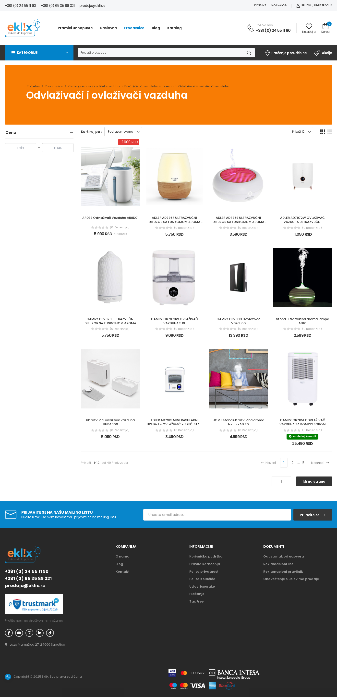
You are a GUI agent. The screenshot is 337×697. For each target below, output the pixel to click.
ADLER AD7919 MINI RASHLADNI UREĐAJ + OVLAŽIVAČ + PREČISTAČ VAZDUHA (175, 424)
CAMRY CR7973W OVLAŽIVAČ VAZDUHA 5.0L (175, 321)
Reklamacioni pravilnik (283, 571)
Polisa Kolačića (202, 579)
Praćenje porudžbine (286, 53)
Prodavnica (134, 27)
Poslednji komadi (302, 436)
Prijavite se (310, 514)
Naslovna (108, 27)
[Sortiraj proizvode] (123, 131)
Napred (320, 463)
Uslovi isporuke (202, 586)
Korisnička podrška (206, 556)
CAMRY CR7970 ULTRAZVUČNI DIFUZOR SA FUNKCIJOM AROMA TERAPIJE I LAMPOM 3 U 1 (110, 323)
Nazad (268, 463)
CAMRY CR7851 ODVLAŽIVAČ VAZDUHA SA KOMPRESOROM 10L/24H (302, 424)
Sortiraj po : (91, 131)
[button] (39, 52)
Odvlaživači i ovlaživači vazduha (203, 86)
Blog (156, 27)
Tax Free (196, 601)
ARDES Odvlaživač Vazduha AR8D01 (110, 217)
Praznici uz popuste (75, 27)
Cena (10, 132)
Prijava (304, 5)
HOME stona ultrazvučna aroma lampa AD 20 (239, 422)
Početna (33, 86)
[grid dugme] (322, 131)
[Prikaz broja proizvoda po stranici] (301, 131)
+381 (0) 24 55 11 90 (20, 5)
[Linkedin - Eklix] (40, 633)
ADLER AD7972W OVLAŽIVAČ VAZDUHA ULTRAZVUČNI (302, 219)
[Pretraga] (160, 52)
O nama (123, 556)
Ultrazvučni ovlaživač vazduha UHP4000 (110, 422)
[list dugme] (329, 131)
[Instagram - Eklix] (29, 633)
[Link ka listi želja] (308, 28)
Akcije (323, 53)
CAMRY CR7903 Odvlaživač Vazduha (239, 321)
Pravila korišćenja (204, 564)
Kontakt (260, 5)
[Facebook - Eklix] (9, 633)
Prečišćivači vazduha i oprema (149, 86)
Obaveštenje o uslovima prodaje (291, 579)
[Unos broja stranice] (281, 481)
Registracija (323, 5)
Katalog (174, 27)
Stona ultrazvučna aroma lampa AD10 (303, 321)
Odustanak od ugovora (283, 556)
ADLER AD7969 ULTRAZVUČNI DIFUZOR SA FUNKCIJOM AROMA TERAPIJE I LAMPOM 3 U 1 (239, 221)
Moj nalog (278, 5)
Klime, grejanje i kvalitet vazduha (94, 86)
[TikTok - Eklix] (50, 633)
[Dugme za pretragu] (248, 52)
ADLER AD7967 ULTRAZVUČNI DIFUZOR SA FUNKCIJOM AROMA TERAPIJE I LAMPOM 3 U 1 (175, 221)
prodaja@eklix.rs (93, 5)
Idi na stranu (314, 481)
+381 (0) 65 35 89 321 (58, 5)
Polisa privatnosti (204, 571)
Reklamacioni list (278, 564)
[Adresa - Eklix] (35, 644)
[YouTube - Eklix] (19, 633)
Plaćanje (196, 594)
